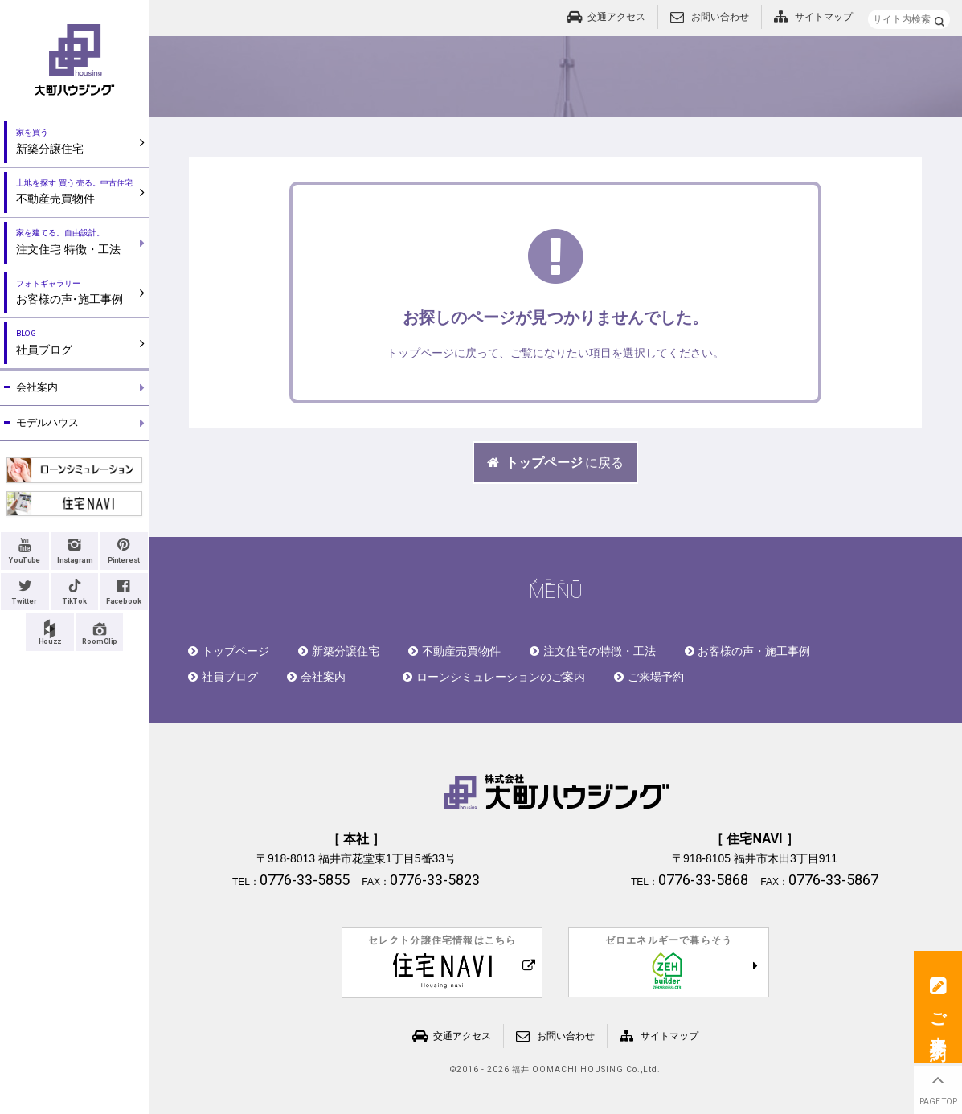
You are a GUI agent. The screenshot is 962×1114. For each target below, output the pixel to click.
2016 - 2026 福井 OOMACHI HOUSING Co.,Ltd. (558, 1069)
